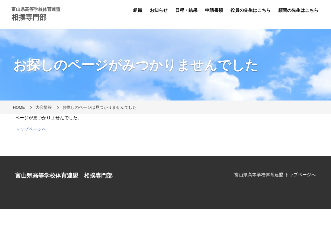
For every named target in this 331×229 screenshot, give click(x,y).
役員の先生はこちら (251, 10)
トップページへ (30, 129)
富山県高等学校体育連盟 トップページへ (275, 174)
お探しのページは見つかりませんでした (99, 107)
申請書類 (214, 10)
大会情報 (43, 107)
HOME (19, 107)
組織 (137, 10)
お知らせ (159, 10)
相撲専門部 (28, 17)
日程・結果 (186, 10)
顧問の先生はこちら (298, 10)
